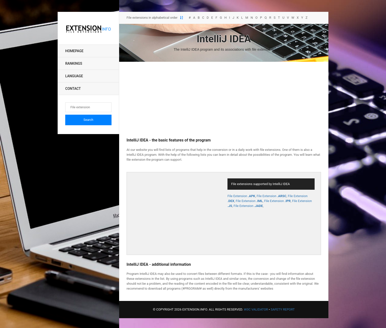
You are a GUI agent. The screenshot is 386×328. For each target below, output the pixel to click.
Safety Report (283, 309)
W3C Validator (256, 309)
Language (74, 76)
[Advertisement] (224, 99)
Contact (73, 89)
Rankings (73, 63)
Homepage (74, 51)
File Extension (241, 196)
